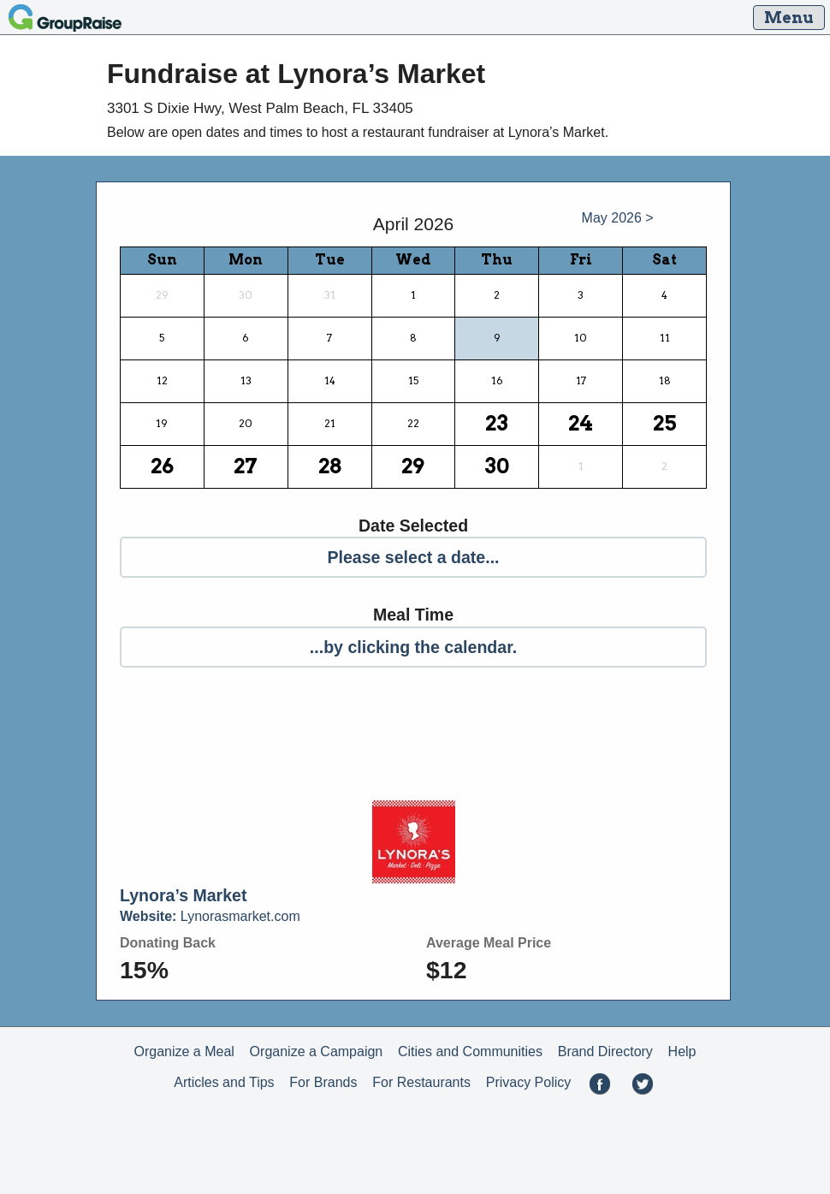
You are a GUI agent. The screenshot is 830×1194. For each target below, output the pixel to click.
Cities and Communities (470, 1051)
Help (682, 1051)
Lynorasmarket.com (210, 916)
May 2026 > (618, 218)
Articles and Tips (224, 1082)
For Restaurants (421, 1082)
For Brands (323, 1082)
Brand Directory (605, 1051)
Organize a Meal (183, 1051)
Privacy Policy (529, 1082)
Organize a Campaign (316, 1051)
